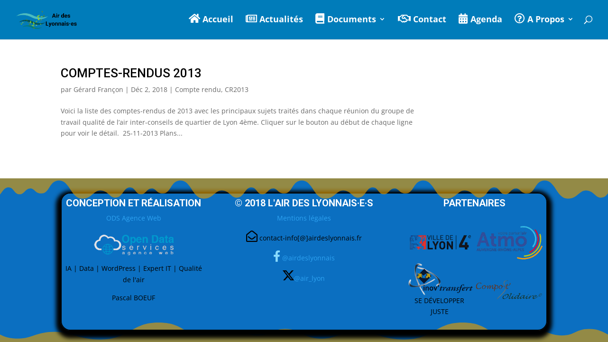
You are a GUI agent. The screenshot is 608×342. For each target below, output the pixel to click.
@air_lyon (309, 277)
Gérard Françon (98, 89)
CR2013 (237, 89)
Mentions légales (304, 217)
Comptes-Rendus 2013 (131, 73)
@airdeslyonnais (308, 257)
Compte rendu (198, 89)
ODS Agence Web (133, 217)
